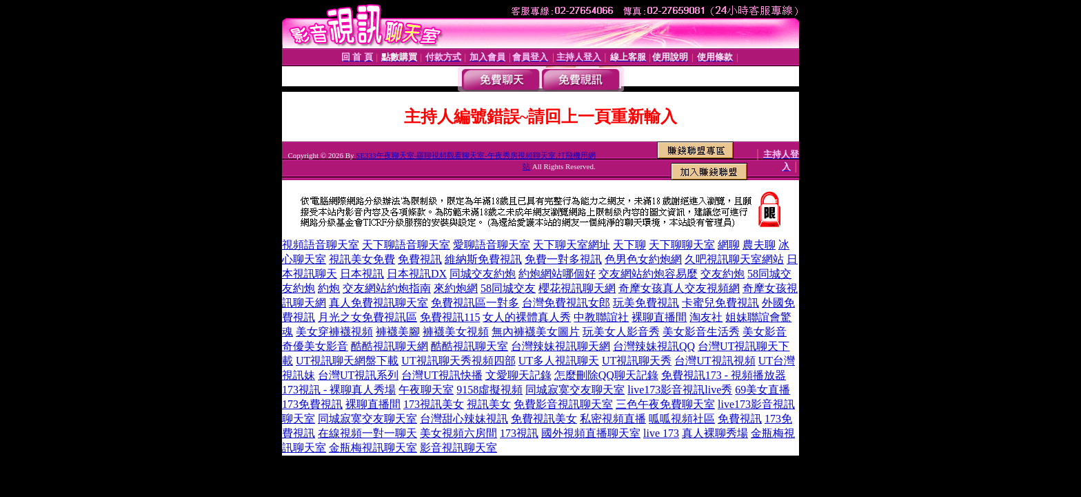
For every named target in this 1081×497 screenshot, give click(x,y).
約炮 (329, 288)
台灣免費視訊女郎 (566, 303)
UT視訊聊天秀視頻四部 (458, 361)
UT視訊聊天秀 (636, 361)
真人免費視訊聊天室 (378, 303)
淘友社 (706, 317)
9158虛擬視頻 (489, 390)
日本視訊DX (417, 274)
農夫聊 (759, 245)
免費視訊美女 (544, 419)
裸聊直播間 (659, 317)
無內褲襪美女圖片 (536, 332)
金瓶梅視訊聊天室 (373, 448)
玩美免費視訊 (646, 303)
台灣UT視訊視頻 (714, 361)
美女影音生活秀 (701, 332)
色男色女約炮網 (643, 259)
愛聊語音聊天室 (491, 245)
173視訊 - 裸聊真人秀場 (339, 390)
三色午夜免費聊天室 (665, 404)
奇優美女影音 (315, 346)
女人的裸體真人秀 (527, 317)
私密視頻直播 (613, 419)
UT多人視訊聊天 (558, 361)
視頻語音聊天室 (320, 245)
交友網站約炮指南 (387, 288)
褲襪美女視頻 (456, 332)
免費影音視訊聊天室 (563, 404)
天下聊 (629, 245)
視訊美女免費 (362, 259)
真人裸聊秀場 (715, 433)
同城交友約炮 (482, 274)
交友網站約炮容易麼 (648, 274)
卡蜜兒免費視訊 (720, 303)
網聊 (729, 245)
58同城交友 (508, 288)
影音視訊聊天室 (458, 448)
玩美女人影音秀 (621, 332)
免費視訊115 (450, 317)
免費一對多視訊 (563, 259)
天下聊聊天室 (682, 245)
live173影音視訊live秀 (679, 390)
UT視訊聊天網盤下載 (347, 361)
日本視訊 (362, 274)
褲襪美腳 (398, 332)
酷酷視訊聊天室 (469, 346)
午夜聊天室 (426, 390)
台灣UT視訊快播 (441, 375)
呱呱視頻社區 (682, 419)
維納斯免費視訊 (483, 259)
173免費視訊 (312, 404)
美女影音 (764, 332)
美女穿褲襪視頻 (334, 332)
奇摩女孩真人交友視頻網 (679, 288)
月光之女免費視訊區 (367, 317)
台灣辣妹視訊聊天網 (560, 346)
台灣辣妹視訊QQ (654, 346)
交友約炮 (722, 274)
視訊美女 (489, 404)
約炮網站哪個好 (557, 274)
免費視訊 (420, 259)
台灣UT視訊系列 (358, 375)
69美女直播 (762, 390)
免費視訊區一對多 (475, 303)
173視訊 (519, 433)
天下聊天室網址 (571, 245)
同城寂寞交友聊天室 (575, 390)
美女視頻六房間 (458, 433)
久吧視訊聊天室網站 (734, 259)
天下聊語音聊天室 (406, 245)
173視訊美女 (433, 404)
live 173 (661, 433)
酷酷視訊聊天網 (389, 346)
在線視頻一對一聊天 (367, 433)
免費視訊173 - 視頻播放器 (723, 375)
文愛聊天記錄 (518, 375)
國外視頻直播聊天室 (590, 433)
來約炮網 (456, 288)
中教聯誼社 (601, 317)
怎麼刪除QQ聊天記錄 (606, 375)
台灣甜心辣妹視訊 (464, 419)
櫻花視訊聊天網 (577, 288)
